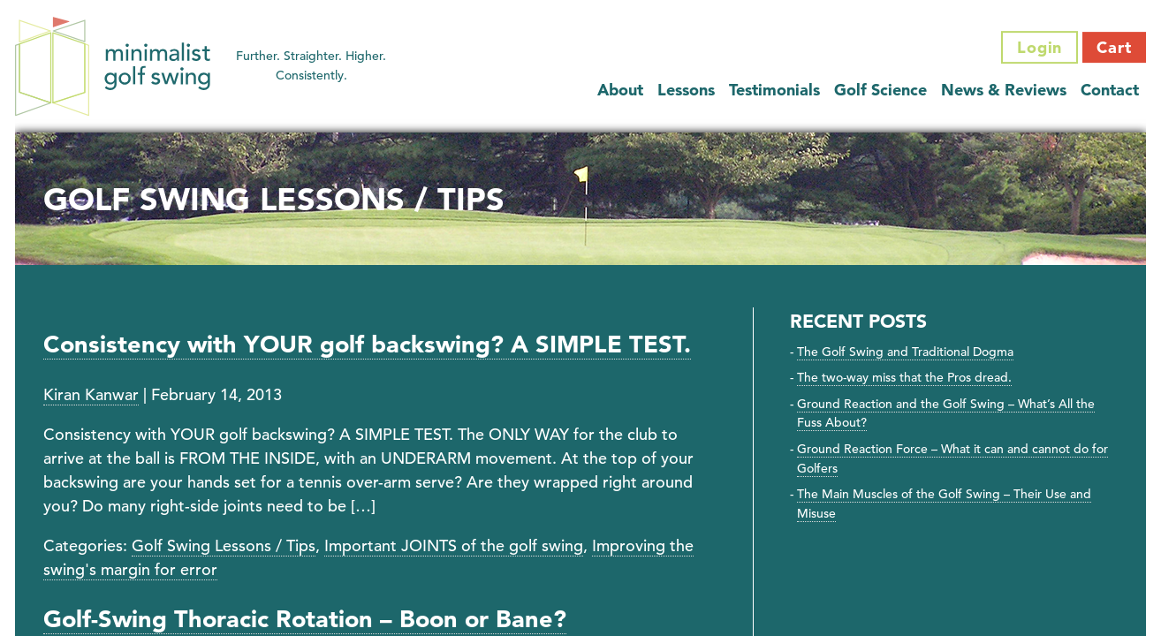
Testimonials (774, 90)
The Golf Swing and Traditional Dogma (905, 352)
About (620, 90)
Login (1040, 47)
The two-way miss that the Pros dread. (904, 377)
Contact (1110, 90)
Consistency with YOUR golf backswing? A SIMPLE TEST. (367, 344)
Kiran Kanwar (91, 394)
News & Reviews (1003, 90)
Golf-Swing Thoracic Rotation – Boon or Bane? (304, 618)
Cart (1114, 47)
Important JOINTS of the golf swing (453, 545)
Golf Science (880, 90)
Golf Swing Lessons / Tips (223, 545)
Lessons (686, 90)
